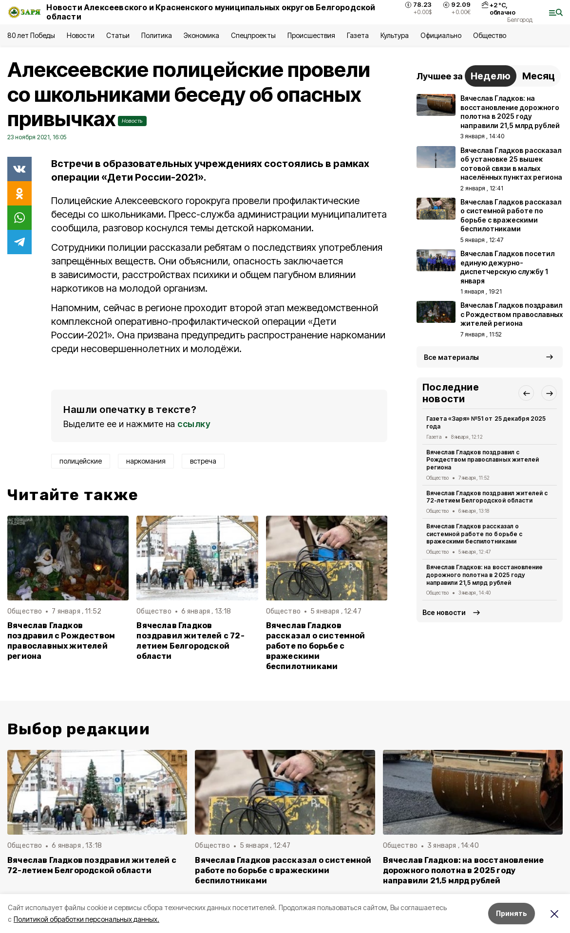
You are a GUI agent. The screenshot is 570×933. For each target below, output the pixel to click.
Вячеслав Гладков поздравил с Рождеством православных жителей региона (61, 641)
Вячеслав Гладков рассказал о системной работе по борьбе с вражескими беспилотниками (315, 646)
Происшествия (311, 35)
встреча (203, 461)
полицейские (80, 461)
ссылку (193, 424)
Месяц (538, 76)
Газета (358, 35)
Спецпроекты (253, 35)
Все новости (444, 612)
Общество (489, 35)
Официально (440, 35)
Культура (394, 35)
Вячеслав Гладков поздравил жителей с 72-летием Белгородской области (190, 641)
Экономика (201, 35)
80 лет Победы (31, 35)
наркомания (146, 461)
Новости (80, 35)
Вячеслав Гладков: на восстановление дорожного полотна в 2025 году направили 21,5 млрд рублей (484, 574)
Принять (511, 913)
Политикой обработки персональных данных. (86, 919)
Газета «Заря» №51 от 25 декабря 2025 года (486, 422)
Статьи (118, 35)
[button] (526, 393)
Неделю (491, 76)
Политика (156, 35)
